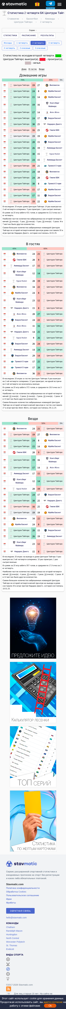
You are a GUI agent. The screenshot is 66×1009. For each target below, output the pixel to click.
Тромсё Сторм (52, 166)
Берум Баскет (52, 118)
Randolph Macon (14, 930)
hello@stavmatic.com (16, 917)
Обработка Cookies (16, 891)
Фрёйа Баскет (52, 91)
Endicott (10, 949)
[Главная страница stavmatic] (14, 3)
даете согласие (53, 1002)
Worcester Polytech (15, 941)
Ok (50, 1005)
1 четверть (22, 43)
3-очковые (40, 48)
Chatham (10, 927)
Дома (24, 69)
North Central (12, 938)
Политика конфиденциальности (23, 888)
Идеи (9, 899)
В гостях (33, 69)
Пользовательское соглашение (22, 895)
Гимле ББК (52, 130)
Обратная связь (20, 911)
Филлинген (53, 85)
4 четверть (9, 48)
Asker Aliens (52, 112)
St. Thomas (11, 945)
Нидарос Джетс (52, 124)
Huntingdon (11, 934)
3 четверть (54, 43)
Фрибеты (11, 902)
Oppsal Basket (52, 154)
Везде (41, 69)
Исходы (8, 43)
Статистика (10, 35)
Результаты (47, 35)
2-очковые (25, 48)
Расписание (29, 35)
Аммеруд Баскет (52, 148)
